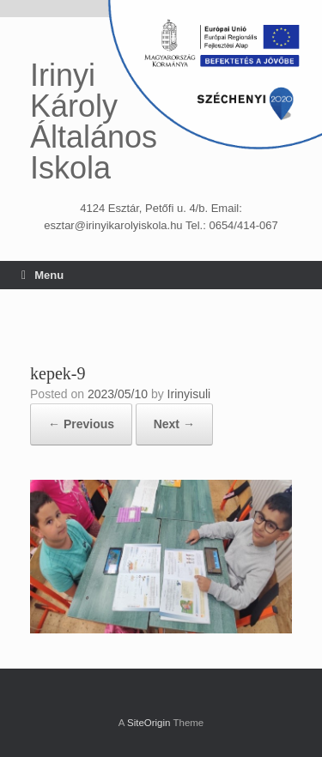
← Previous (81, 424)
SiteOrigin (149, 723)
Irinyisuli (189, 394)
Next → (174, 424)
